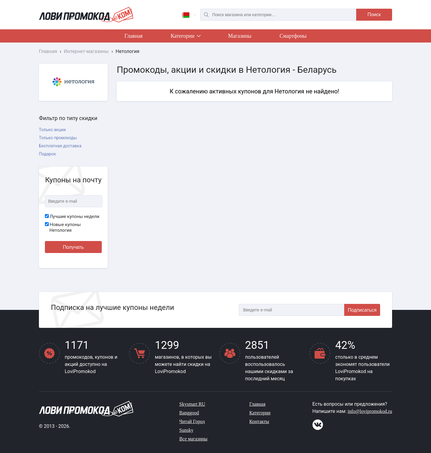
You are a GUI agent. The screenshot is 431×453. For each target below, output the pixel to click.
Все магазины (193, 438)
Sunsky (186, 430)
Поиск (374, 14)
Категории (185, 37)
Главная (133, 36)
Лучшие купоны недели (72, 216)
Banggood (189, 412)
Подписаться (362, 310)
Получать (73, 247)
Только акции (52, 129)
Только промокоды (58, 137)
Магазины (239, 36)
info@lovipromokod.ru (370, 411)
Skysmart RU (192, 404)
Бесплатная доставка (60, 145)
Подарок (47, 153)
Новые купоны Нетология (63, 227)
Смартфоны (293, 36)
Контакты (259, 421)
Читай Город (192, 421)
